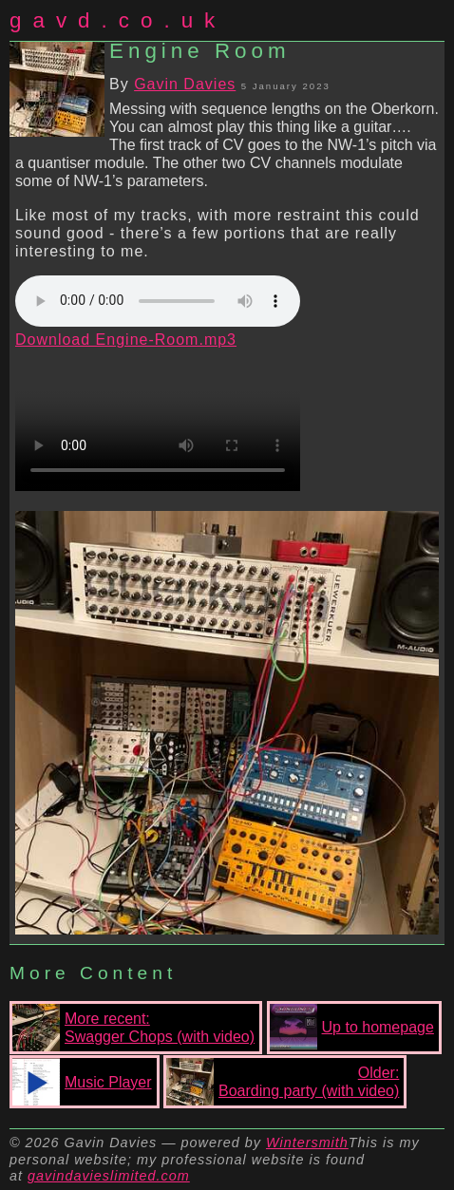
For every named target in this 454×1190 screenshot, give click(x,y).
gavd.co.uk (117, 20)
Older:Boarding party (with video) (282, 1081)
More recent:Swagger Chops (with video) (133, 1027)
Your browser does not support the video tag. (157, 420)
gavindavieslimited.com (109, 1175)
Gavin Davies (185, 84)
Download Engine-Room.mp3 (125, 339)
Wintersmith (307, 1142)
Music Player (82, 1081)
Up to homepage (352, 1027)
